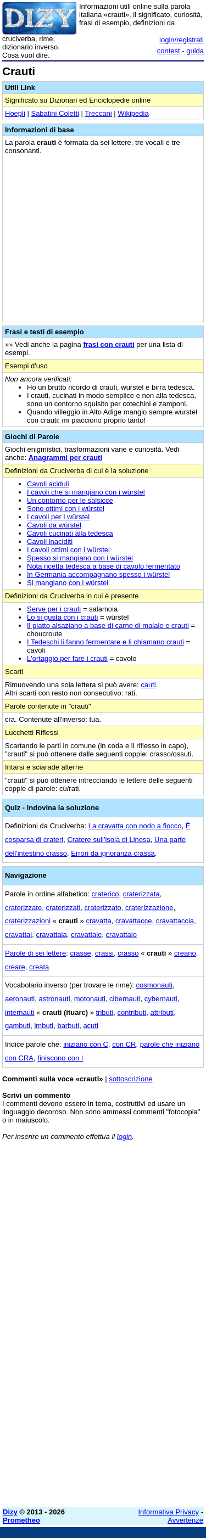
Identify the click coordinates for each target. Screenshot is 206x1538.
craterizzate (23, 907)
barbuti (68, 1025)
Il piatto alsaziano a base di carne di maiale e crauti (108, 625)
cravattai (18, 934)
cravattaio (121, 934)
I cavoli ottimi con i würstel (68, 550)
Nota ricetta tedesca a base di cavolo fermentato (103, 566)
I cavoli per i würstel (58, 517)
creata (39, 967)
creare (15, 967)
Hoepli (15, 113)
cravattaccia (175, 921)
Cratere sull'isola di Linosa (108, 839)
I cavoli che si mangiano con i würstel (86, 492)
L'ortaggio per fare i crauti (67, 658)
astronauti (54, 999)
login (124, 1136)
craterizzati (63, 907)
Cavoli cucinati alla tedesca (70, 533)
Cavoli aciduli (48, 484)
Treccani (98, 113)
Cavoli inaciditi (50, 541)
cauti (148, 685)
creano (185, 953)
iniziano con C (85, 1044)
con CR (124, 1044)
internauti (19, 1012)
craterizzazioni (28, 921)
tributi (105, 1012)
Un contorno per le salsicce (70, 500)
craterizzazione (149, 907)
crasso (128, 953)
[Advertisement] (103, 1396)
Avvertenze (185, 1520)
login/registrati (181, 40)
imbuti (43, 1025)
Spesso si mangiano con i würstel (80, 558)
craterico (105, 894)
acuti (90, 1025)
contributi (132, 1012)
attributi (162, 1012)
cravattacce (133, 921)
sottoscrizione (130, 1079)
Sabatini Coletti (55, 113)
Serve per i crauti (54, 609)
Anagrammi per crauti (65, 457)
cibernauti (124, 999)
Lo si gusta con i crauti (62, 617)
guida (195, 51)
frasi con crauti (108, 344)
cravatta (98, 921)
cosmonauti (154, 985)
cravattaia (51, 934)
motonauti (89, 999)
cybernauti (160, 999)
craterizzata (141, 894)
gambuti (17, 1025)
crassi (104, 953)
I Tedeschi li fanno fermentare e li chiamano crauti (105, 642)
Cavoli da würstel (54, 525)
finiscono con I (60, 1058)
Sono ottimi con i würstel (65, 508)
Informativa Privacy (168, 1512)
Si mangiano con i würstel (67, 583)
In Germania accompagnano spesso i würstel (98, 574)
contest (168, 51)
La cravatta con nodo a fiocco (135, 826)
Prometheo (21, 1520)
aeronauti (20, 999)
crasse (80, 953)
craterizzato (103, 907)
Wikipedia (133, 113)
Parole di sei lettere (35, 953)
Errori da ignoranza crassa (112, 853)
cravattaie (86, 934)
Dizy (10, 1512)
